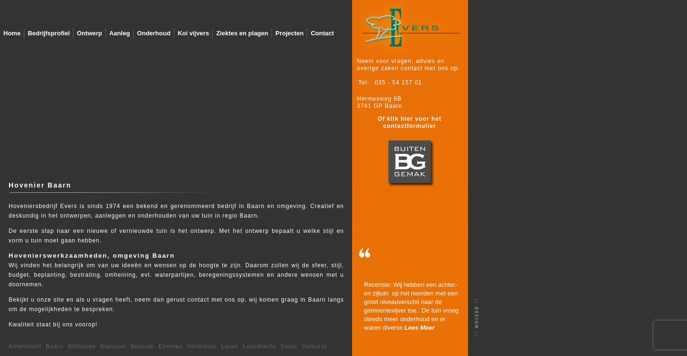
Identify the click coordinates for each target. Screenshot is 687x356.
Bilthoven (81, 346)
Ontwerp (89, 33)
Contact (322, 33)
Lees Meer (420, 327)
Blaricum (113, 346)
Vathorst (314, 346)
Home (12, 33)
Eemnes (171, 346)
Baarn (54, 346)
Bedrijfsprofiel (49, 33)
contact (198, 299)
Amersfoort (25, 346)
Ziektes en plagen (242, 33)
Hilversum (202, 346)
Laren (230, 346)
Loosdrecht (259, 346)
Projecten (289, 33)
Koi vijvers (193, 33)
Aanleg (119, 33)
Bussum (142, 346)
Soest (289, 346)
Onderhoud (153, 33)
